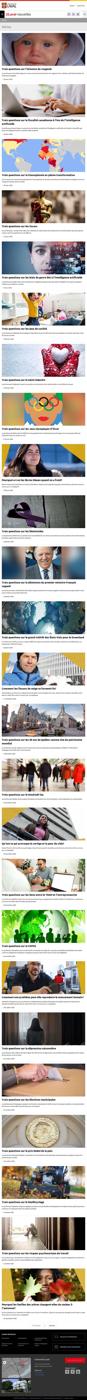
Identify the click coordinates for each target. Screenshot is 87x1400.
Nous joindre (5, 1338)
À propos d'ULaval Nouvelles (7, 1344)
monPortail (80, 6)
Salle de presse (22, 1338)
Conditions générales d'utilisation (40, 1339)
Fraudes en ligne (68, 1398)
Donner (72, 6)
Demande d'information (75, 1360)
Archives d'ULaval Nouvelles (23, 1344)
